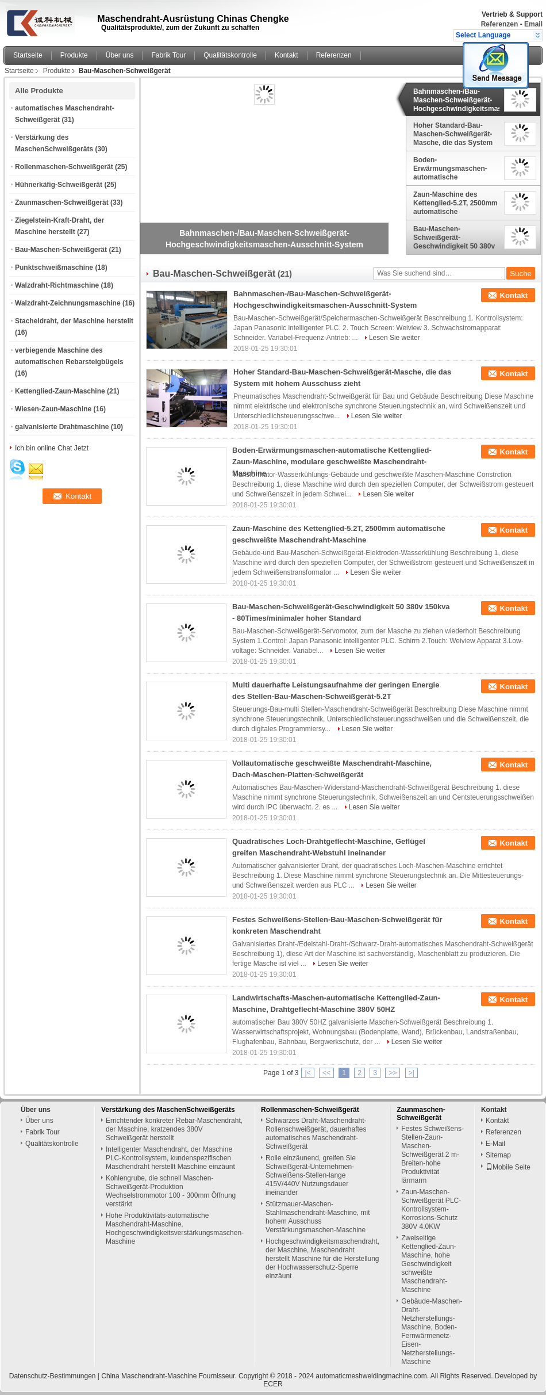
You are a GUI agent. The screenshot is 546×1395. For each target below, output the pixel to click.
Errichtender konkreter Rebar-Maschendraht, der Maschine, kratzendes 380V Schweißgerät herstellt (174, 1129)
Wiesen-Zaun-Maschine (53, 409)
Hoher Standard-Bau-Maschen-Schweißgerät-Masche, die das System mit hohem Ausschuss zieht (453, 134)
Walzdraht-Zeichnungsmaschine (68, 303)
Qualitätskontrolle (230, 55)
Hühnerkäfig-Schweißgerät (58, 185)
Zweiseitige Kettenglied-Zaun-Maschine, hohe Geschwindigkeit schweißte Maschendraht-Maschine (428, 1264)
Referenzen (499, 24)
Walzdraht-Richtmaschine (57, 285)
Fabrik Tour (168, 55)
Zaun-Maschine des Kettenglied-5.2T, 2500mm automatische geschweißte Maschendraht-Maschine (455, 203)
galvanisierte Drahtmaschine (62, 427)
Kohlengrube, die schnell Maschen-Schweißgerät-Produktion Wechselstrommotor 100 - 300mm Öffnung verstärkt (171, 1191)
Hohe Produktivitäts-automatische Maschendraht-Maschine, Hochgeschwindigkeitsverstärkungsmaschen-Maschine (175, 1228)
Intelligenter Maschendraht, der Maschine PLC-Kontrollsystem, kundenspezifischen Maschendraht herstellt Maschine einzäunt (170, 1158)
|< (307, 1073)
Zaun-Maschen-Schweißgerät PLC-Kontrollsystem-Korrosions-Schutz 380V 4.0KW (431, 1209)
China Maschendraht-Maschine (149, 1376)
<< (326, 1073)
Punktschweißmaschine (54, 267)
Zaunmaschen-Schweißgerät (62, 202)
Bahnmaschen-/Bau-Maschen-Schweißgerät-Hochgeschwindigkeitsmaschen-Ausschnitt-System (456, 100)
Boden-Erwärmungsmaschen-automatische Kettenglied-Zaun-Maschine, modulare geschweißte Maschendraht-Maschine (453, 168)
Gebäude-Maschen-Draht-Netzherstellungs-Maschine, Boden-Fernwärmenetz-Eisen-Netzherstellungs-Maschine (431, 1331)
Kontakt (286, 55)
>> (393, 1073)
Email (533, 24)
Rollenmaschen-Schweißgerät (64, 167)
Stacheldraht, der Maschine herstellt (74, 321)
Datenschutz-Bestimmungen (52, 1376)
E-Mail (495, 1144)
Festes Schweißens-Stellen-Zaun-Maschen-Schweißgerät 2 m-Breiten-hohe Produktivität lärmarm (432, 1154)
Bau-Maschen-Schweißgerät (61, 250)
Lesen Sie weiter (394, 338)
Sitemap (498, 1155)
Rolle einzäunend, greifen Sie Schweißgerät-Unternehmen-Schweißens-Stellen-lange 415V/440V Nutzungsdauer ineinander (311, 1175)
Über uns (120, 55)
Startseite (28, 55)
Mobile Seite (508, 1167)
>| (411, 1073)
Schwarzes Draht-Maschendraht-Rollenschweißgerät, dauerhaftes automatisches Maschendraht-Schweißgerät (316, 1134)
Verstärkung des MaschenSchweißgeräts (168, 1110)
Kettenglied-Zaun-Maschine (60, 391)
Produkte (74, 55)
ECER (272, 1384)
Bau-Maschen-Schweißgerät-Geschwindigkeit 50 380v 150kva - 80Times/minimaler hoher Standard (455, 237)
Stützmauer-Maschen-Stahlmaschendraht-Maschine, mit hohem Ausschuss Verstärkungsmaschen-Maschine (318, 1217)
